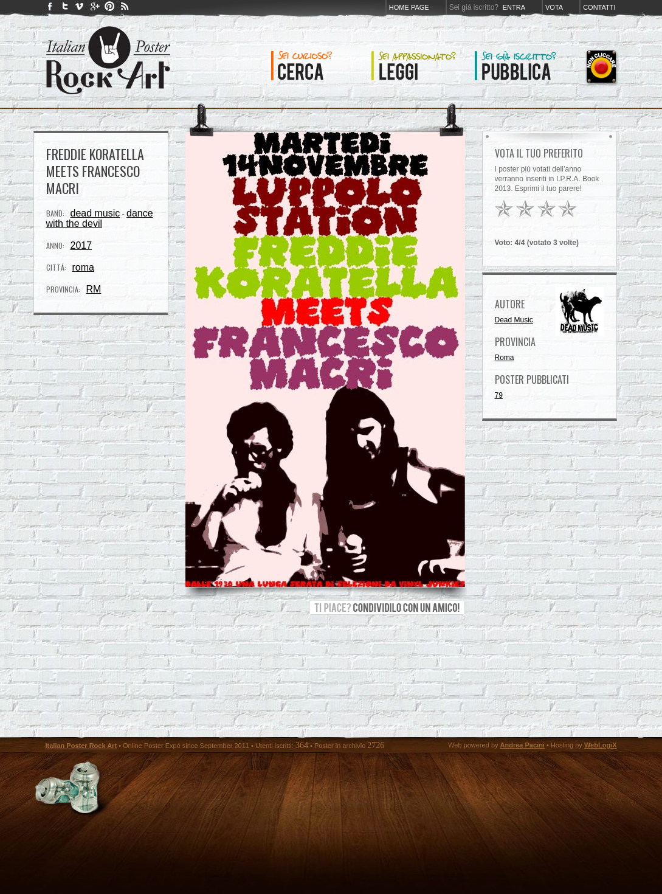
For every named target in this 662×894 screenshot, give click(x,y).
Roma (504, 357)
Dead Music (514, 320)
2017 (81, 245)
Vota (554, 7)
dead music (95, 213)
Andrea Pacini (522, 745)
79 (499, 395)
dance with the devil (99, 218)
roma (83, 267)
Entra (514, 7)
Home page (409, 7)
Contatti (599, 7)
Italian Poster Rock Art (81, 745)
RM (94, 289)
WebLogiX (600, 745)
